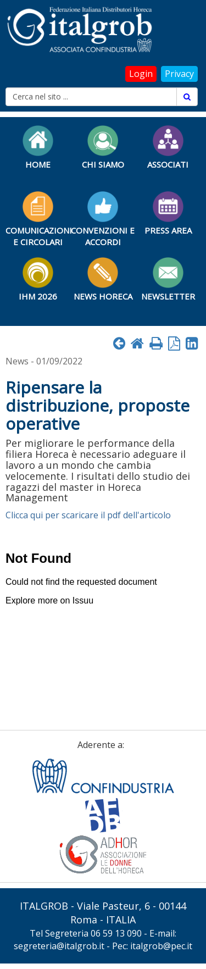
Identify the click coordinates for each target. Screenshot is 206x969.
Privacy (179, 74)
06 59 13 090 (116, 933)
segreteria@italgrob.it (59, 946)
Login (141, 74)
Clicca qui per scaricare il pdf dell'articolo (88, 515)
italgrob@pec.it (161, 946)
